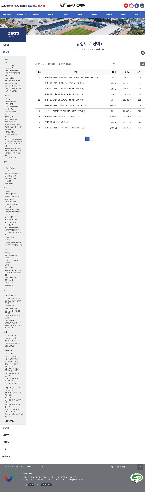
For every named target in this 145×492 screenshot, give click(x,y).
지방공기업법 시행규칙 (11, 359)
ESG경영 (13, 429)
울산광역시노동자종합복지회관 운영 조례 (13, 394)
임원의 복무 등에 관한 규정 (13, 73)
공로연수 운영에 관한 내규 (12, 197)
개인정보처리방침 (11, 467)
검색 (142, 64)
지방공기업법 (9, 354)
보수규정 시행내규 (10, 217)
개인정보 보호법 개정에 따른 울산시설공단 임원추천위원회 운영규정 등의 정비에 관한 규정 (13, 142)
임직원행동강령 (9, 306)
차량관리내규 (9, 283)
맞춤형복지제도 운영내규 (12, 230)
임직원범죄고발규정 (11, 323)
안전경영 (13, 450)
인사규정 (7, 192)
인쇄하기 (143, 53)
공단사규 (13, 53)
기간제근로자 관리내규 (11, 204)
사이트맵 (39, 467)
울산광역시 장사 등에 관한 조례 (12, 384)
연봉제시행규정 (9, 237)
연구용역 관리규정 (10, 158)
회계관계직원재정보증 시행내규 (11, 257)
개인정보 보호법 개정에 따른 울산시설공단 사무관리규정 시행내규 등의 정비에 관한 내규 (13, 152)
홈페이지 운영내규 (10, 122)
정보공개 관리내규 (10, 178)
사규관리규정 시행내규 (11, 70)
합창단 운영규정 (9, 346)
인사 (5, 188)
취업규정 (7, 76)
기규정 (7, 171)
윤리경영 (13, 436)
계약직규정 (8, 207)
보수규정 (7, 215)
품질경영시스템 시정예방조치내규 (10, 131)
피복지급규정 (9, 285)
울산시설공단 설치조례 (11, 362)
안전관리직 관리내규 (11, 202)
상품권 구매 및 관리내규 (12, 278)
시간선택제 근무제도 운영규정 (14, 245)
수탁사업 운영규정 (10, 338)
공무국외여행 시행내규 (11, 83)
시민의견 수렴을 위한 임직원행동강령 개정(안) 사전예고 (64, 111)
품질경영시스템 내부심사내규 (13, 127)
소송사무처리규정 (10, 320)
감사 (5, 290)
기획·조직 (7, 95)
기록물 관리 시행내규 (11, 112)
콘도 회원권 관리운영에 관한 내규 (13, 234)
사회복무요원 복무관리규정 (13, 212)
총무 (5, 162)
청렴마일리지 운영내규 (11, 308)
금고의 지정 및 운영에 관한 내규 (13, 274)
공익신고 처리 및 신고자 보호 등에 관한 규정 (13, 327)
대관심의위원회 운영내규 (12, 341)
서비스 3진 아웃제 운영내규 (13, 81)
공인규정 (7, 166)
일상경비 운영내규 (10, 265)
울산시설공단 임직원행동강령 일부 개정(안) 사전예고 (63, 83)
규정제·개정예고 (9, 421)
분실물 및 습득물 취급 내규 (13, 343)
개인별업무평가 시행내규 (12, 220)
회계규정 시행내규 (10, 268)
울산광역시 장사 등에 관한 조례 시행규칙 (12, 389)
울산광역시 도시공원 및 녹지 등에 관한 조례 (13, 365)
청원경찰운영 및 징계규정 (12, 209)
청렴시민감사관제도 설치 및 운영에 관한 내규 (13, 302)
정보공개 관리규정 (10, 176)
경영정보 (13, 46)
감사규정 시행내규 (10, 296)
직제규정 (7, 99)
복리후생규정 (9, 225)
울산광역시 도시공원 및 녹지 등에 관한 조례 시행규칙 (13, 370)
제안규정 (7, 114)
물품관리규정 (9, 280)
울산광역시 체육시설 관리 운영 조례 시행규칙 (12, 380)
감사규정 (7, 293)
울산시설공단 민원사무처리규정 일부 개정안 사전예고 (63, 128)
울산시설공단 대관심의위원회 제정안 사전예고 (60, 117)
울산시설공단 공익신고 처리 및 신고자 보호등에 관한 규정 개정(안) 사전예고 (70, 78)
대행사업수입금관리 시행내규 (13, 270)
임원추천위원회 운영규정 (12, 86)
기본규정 (6, 59)
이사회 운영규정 (9, 65)
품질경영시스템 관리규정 (12, 125)
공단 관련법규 (8, 350)
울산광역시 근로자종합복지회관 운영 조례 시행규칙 (14, 400)
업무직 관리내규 (9, 199)
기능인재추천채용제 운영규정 (13, 242)
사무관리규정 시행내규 (11, 107)
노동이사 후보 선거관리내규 (13, 88)
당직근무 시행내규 (10, 78)
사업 (5, 332)
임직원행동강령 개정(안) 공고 (55, 122)
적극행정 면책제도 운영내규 (13, 298)
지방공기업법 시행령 (11, 356)
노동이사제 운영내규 (11, 91)
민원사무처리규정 (10, 168)
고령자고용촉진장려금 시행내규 (11, 262)
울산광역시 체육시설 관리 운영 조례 (12, 375)
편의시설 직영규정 (10, 336)
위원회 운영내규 (9, 184)
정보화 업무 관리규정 (11, 119)
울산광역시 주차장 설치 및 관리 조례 (12, 406)
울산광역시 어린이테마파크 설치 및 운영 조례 (13, 411)
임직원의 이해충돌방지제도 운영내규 (13, 317)
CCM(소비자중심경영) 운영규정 (11, 136)
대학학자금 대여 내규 (11, 222)
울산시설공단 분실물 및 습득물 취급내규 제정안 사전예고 (64, 106)
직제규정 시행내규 (10, 101)
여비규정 (7, 240)
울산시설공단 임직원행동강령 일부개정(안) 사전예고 (63, 89)
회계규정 (7, 253)
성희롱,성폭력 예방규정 (12, 173)
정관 (6, 63)
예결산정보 (13, 457)
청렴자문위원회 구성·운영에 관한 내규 (13, 312)
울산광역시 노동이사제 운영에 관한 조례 (14, 415)
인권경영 (13, 443)
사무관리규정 (9, 104)
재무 (5, 250)
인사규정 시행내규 (10, 194)
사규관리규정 (9, 68)
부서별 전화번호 (27, 467)
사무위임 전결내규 (10, 109)
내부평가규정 (9, 117)
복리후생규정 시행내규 (11, 227)
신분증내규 (8, 181)
